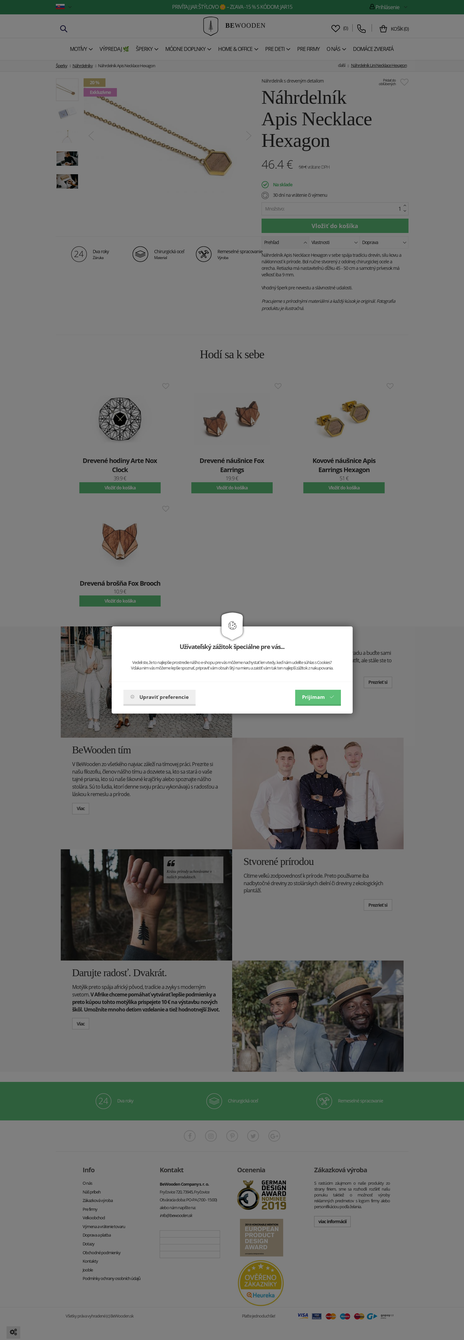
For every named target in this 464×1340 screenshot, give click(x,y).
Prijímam (318, 697)
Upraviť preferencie (159, 697)
